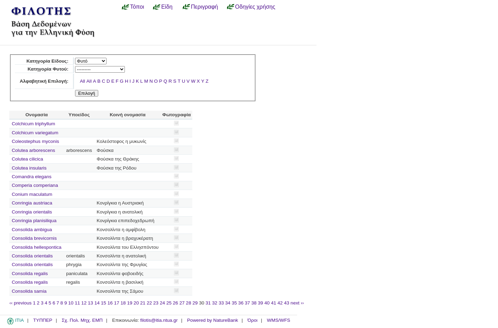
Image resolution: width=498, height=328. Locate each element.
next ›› (297, 303)
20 (136, 303)
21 (142, 303)
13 (90, 303)
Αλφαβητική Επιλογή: (44, 81)
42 (280, 303)
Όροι (253, 320)
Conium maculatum (32, 194)
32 (214, 303)
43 (286, 303)
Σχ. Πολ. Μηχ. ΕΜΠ (82, 320)
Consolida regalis (30, 273)
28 (188, 303)
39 (260, 303)
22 (149, 303)
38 (254, 303)
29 (195, 303)
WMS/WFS (278, 320)
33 (221, 303)
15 (103, 303)
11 (77, 303)
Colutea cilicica (27, 159)
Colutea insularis (29, 168)
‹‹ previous (20, 303)
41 (273, 303)
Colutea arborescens (33, 150)
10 (70, 303)
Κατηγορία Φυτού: (48, 69)
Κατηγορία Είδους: (47, 61)
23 (155, 303)
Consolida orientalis (32, 255)
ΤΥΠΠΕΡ (42, 320)
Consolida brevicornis (34, 238)
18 (123, 303)
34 (227, 303)
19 (129, 303)
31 (208, 303)
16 (110, 303)
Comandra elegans (32, 176)
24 (162, 303)
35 (234, 303)
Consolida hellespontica (37, 247)
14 (97, 303)
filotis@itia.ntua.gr (158, 320)
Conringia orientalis (32, 212)
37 (247, 303)
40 (266, 303)
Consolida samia (29, 291)
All (82, 81)
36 (240, 303)
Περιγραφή (204, 6)
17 (116, 303)
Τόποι (137, 6)
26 (175, 303)
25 (169, 303)
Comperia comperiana (35, 185)
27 (182, 303)
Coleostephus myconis (35, 141)
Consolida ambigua (32, 229)
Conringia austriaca (32, 203)
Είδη (167, 6)
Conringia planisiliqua (34, 220)
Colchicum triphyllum (33, 123)
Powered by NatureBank (212, 320)
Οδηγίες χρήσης (255, 6)
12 (83, 303)
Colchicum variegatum (35, 132)
